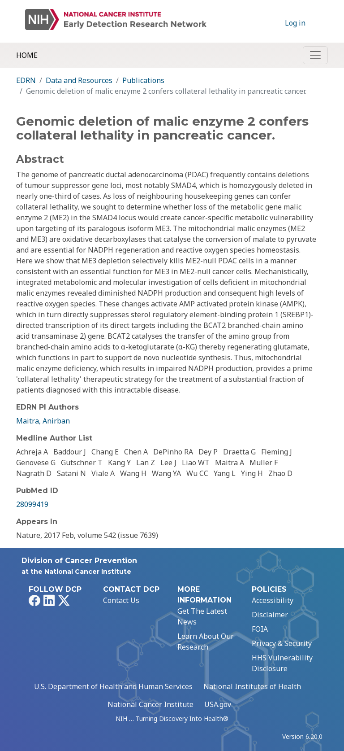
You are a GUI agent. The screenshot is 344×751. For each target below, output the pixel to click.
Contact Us (121, 600)
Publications (143, 80)
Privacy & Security (282, 643)
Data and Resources (79, 80)
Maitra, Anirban (43, 421)
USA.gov (217, 704)
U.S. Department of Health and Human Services (113, 686)
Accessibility (272, 600)
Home (27, 55)
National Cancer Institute (151, 704)
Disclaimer (270, 615)
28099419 (32, 504)
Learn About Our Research (205, 641)
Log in (295, 23)
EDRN (26, 80)
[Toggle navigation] (315, 55)
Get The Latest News (202, 616)
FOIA (260, 629)
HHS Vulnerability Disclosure (282, 663)
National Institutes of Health (252, 686)
